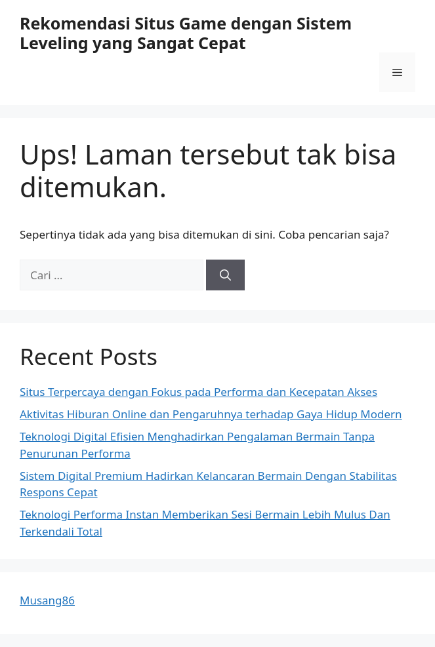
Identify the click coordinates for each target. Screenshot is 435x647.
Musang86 (47, 600)
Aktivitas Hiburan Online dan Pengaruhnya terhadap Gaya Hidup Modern (211, 414)
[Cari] (225, 275)
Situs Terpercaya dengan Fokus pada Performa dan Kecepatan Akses (198, 391)
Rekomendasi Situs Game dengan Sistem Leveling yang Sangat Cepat (186, 33)
